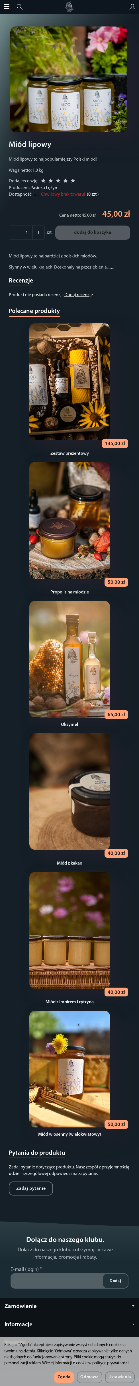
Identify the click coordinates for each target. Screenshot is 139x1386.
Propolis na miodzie (69, 592)
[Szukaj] (19, 7)
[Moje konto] (132, 7)
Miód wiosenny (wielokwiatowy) (69, 1134)
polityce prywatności (110, 1363)
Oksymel (69, 724)
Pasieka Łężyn (43, 188)
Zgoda (64, 1377)
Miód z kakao (69, 863)
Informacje (69, 1325)
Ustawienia (120, 1377)
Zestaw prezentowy (69, 453)
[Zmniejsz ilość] (38, 233)
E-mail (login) (25, 1269)
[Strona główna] (69, 7)
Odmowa (89, 1377)
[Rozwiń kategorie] (6, 7)
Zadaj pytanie (31, 1188)
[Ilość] (26, 233)
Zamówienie (69, 1306)
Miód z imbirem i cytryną (70, 1002)
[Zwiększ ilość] (15, 233)
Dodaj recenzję (78, 295)
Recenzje (21, 281)
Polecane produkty (34, 311)
